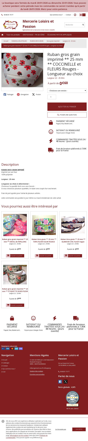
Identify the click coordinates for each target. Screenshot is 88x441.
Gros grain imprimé (53, 41)
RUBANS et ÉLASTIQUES (19, 41)
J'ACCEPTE (79, 429)
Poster (36, 94)
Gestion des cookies (36, 371)
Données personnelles (37, 374)
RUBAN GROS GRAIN (36, 41)
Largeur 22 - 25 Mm (55, 78)
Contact (68, 15)
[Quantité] (51, 97)
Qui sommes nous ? (8, 369)
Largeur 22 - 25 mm (69, 41)
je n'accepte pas (60, 429)
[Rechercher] (83, 25)
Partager (9, 94)
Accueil (6, 41)
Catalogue (5, 363)
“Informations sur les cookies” (19, 436)
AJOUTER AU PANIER (67, 106)
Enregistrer (23, 94)
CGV (3, 372)
